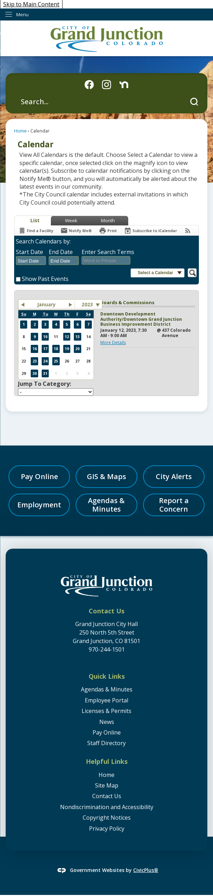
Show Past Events (45, 279)
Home (20, 131)
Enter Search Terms (108, 252)
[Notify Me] (76, 230)
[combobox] (31, 261)
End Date (61, 252)
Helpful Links (107, 761)
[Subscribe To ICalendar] (150, 230)
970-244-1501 (107, 649)
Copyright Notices (107, 817)
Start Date (29, 252)
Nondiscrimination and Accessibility (106, 807)
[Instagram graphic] (106, 84)
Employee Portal (106, 700)
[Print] (108, 230)
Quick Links (107, 676)
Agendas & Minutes (106, 689)
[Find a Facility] (35, 230)
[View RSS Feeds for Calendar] (187, 230)
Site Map (106, 785)
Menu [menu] (22, 14)
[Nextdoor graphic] (124, 84)
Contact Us (106, 796)
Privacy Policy (106, 828)
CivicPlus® (145, 870)
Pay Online (107, 732)
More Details (113, 343)
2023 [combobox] (87, 304)
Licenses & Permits (106, 711)
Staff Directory (106, 743)
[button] (194, 101)
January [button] (46, 304)
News (106, 722)
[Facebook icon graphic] (89, 84)
